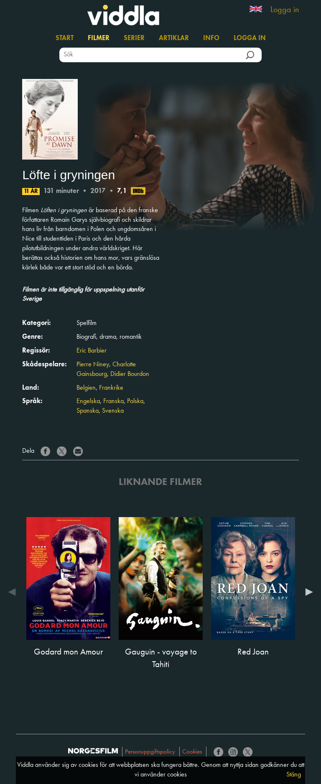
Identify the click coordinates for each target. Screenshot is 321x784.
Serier (134, 38)
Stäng (293, 774)
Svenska (113, 411)
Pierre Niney (92, 364)
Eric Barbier (91, 351)
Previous (13, 592)
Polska (135, 401)
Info (211, 38)
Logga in (284, 10)
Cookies (192, 752)
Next (307, 592)
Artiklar (174, 38)
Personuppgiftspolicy (150, 752)
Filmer (99, 38)
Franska (113, 401)
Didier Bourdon (129, 374)
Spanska (87, 411)
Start (65, 38)
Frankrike (111, 388)
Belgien (86, 388)
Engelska (88, 401)
